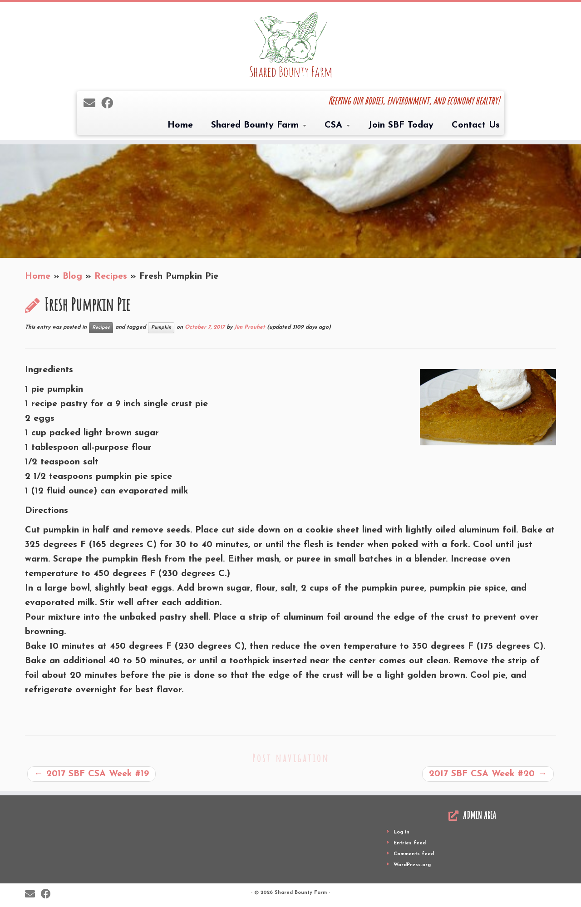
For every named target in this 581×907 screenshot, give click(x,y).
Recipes (110, 276)
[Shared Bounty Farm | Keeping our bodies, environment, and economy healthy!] (290, 45)
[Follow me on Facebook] (110, 104)
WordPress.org (412, 865)
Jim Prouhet (249, 327)
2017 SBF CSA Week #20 (488, 774)
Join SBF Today (400, 125)
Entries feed (410, 843)
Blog (72, 276)
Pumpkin (161, 327)
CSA (337, 125)
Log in (401, 832)
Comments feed (414, 854)
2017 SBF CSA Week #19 (91, 774)
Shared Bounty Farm (258, 125)
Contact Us (476, 125)
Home (180, 125)
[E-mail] (92, 104)
